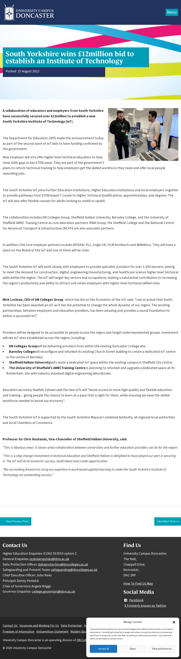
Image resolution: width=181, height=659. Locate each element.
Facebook (133, 600)
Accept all (103, 649)
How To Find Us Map (138, 583)
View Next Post (166, 521)
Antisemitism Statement (52, 631)
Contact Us (10, 625)
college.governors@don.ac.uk (53, 591)
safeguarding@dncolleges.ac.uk (74, 569)
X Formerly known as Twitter (145, 605)
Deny (133, 649)
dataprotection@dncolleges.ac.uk (63, 564)
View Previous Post (17, 521)
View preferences (162, 649)
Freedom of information (18, 631)
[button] (174, 622)
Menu (172, 12)
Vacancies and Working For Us (39, 625)
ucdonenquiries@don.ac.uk (49, 559)
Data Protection (71, 625)
